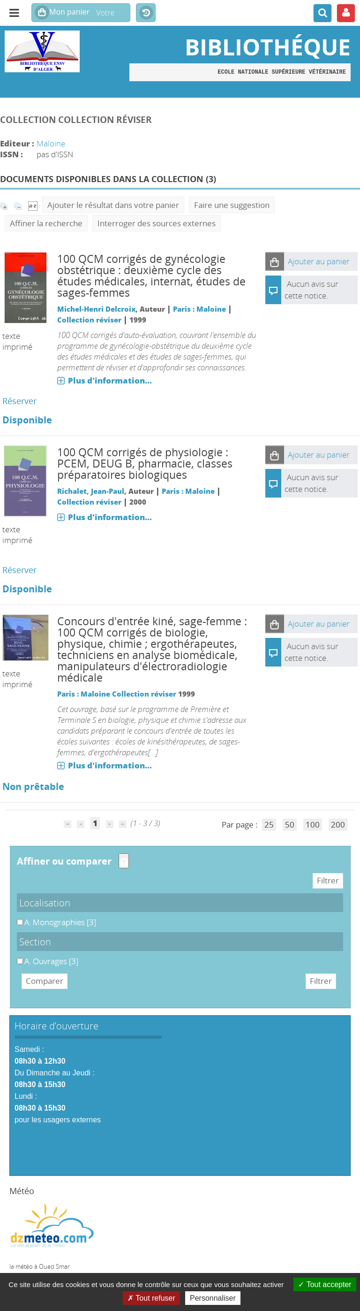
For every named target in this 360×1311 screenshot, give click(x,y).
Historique (145, 13)
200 (338, 824)
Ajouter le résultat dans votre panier (113, 204)
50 (289, 824)
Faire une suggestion (232, 204)
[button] (274, 261)
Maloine (51, 143)
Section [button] (35, 941)
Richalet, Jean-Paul (90, 491)
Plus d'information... (110, 380)
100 (313, 824)
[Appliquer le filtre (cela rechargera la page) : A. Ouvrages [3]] (51, 961)
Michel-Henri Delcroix (96, 309)
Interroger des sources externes (157, 223)
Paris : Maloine (199, 309)
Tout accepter (324, 1284)
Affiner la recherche (46, 223)
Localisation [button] (44, 902)
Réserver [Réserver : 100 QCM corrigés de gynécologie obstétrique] (19, 400)
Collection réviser (89, 319)
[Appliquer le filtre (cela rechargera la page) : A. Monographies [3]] (60, 922)
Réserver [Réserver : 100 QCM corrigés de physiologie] (19, 569)
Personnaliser (213, 1298)
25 (269, 824)
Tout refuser (151, 1298)
